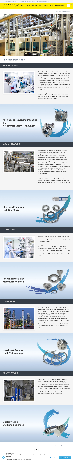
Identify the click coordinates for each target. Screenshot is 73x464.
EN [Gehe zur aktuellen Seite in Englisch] (72, 6)
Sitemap (35, 445)
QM (55, 445)
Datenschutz (50, 445)
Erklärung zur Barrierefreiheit (64, 445)
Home (16, 5)
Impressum (44, 445)
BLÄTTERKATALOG (60, 5)
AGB (39, 445)
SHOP (51, 5)
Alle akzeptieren (64, 457)
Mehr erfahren (54, 457)
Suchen (68, 5)
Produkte (59, 11)
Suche (31, 445)
